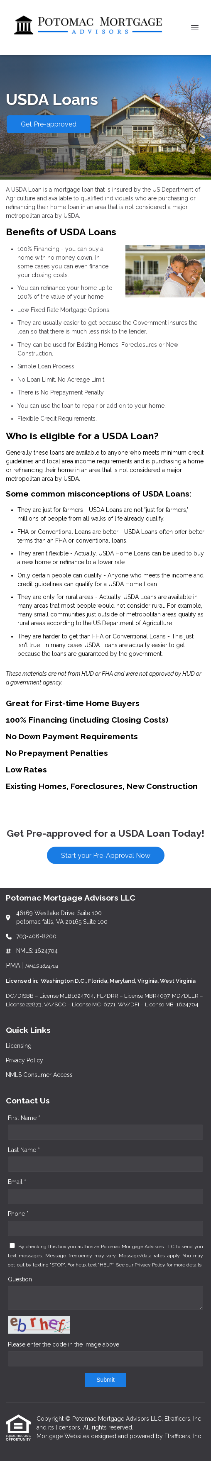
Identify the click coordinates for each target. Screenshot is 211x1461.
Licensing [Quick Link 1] (19, 1045)
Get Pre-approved (48, 124)
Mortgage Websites (64, 1436)
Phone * (18, 1213)
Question (20, 1279)
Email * (17, 1182)
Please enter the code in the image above (63, 1344)
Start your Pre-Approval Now (105, 856)
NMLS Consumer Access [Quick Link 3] (39, 1074)
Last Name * (24, 1150)
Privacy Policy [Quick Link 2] (24, 1060)
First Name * (24, 1118)
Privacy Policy (150, 1265)
